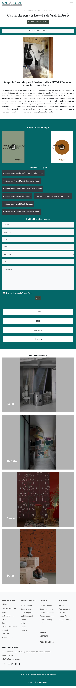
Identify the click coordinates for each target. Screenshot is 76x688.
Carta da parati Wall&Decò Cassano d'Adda (21, 181)
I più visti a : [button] (38, 339)
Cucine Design (46, 605)
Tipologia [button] (38, 330)
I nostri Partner (65, 616)
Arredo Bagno (7, 637)
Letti (4, 619)
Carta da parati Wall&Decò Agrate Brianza (52, 196)
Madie (23, 619)
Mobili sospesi (27, 616)
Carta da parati (42, 10)
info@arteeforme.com (11, 659)
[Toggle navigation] (71, 3)
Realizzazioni (64, 609)
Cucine (43, 600)
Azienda (63, 600)
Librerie (24, 630)
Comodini (6, 623)
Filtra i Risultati (38, 31)
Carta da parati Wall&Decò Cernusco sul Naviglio (23, 173)
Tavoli (23, 627)
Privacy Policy (27, 293)
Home (24, 10)
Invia (38, 298)
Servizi (61, 605)
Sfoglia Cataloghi (66, 619)
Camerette (6, 634)
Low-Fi (50, 10)
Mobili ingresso (8, 616)
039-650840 (7, 655)
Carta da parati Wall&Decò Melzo (16, 196)
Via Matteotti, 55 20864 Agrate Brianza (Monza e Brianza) (26, 652)
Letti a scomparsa (9, 626)
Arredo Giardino (44, 634)
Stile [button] (38, 321)
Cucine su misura (47, 616)
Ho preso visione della (19, 293)
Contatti (62, 612)
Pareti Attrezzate (9, 609)
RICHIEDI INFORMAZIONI (38, 22)
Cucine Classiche (47, 612)
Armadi (5, 630)
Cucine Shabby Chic (46, 620)
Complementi (26, 609)
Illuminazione (26, 605)
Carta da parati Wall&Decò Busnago (18, 204)
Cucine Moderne (46, 609)
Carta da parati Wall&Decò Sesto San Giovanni (22, 188)
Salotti (4, 612)
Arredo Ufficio (47, 641)
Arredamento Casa (8, 602)
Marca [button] (38, 312)
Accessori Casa (32, 10)
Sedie (23, 623)
